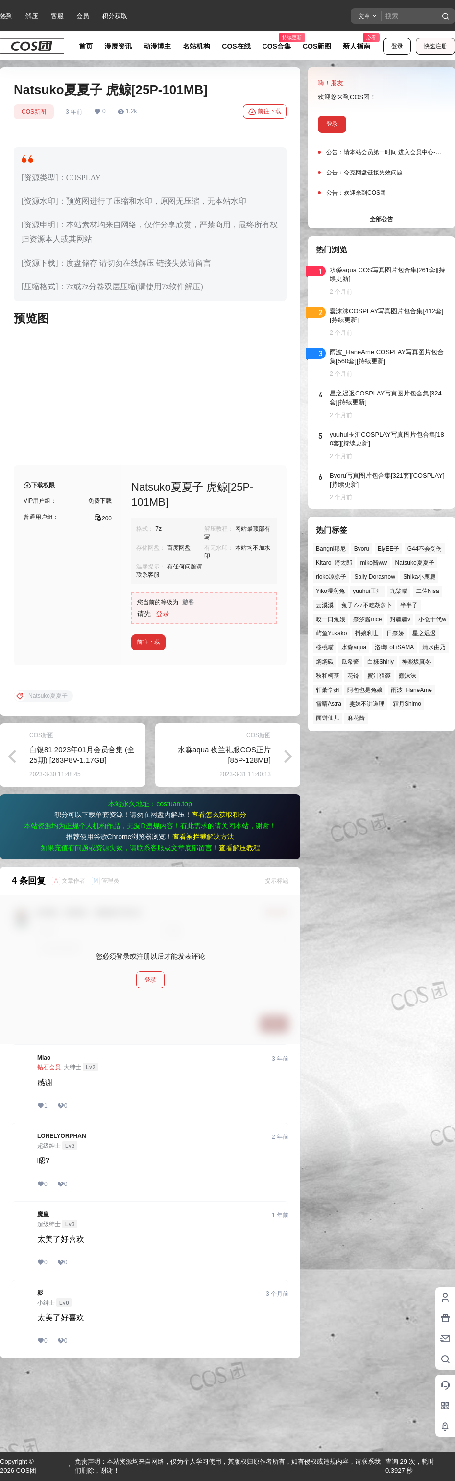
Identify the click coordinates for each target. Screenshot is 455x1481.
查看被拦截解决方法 (203, 915)
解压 (31, 16)
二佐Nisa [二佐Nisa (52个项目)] (427, 591)
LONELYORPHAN (61, 1215)
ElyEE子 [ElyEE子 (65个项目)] (389, 548)
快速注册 (435, 46)
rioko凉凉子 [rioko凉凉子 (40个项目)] (331, 576)
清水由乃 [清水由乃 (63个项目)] (434, 647)
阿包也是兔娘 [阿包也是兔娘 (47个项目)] (365, 690)
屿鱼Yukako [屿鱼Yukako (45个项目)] (331, 633)
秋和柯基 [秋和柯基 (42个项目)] (327, 675)
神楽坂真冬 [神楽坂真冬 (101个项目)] (416, 661)
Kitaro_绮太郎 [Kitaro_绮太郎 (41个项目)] (334, 562)
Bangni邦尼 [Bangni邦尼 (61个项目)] (331, 548)
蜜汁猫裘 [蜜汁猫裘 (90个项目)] (379, 675)
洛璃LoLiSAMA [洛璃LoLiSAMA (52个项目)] (394, 647)
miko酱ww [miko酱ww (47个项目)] (373, 562)
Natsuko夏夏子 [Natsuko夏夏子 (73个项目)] (414, 562)
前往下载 (264, 112)
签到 (6, 16)
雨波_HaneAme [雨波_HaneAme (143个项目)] (411, 690)
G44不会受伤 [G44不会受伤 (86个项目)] (424, 548)
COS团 (25, 1470)
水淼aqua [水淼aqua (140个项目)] (353, 647)
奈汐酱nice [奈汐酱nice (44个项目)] (367, 619)
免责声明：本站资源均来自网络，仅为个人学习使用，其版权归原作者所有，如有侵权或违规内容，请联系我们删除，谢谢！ (228, 1466)
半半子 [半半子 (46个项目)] (409, 605)
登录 (397, 46)
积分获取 (114, 16)
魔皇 (43, 1293)
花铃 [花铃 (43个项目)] (353, 675)
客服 (57, 16)
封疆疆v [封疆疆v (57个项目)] (400, 619)
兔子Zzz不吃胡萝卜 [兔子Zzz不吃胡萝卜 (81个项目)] (366, 605)
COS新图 (34, 111)
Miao (43, 1136)
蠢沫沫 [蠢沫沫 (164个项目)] (407, 675)
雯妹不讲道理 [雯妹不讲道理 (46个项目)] (366, 703)
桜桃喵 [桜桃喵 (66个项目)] (325, 647)
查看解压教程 (239, 927)
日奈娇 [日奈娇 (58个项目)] (395, 633)
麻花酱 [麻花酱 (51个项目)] (356, 718)
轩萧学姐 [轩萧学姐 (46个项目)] (327, 690)
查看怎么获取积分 (219, 893)
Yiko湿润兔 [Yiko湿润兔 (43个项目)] (330, 591)
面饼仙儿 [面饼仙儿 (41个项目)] (327, 718)
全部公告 (381, 219)
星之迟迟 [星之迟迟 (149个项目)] (424, 633)
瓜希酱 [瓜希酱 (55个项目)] (350, 661)
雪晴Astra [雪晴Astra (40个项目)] (328, 703)
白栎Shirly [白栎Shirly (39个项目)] (380, 661)
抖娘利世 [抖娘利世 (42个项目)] (367, 633)
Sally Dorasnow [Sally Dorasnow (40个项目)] (374, 576)
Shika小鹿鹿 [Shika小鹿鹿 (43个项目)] (419, 576)
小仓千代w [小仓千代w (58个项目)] (432, 619)
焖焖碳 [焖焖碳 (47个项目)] (325, 661)
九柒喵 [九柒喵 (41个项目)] (398, 591)
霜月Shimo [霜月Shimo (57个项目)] (407, 703)
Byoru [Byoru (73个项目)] (361, 548)
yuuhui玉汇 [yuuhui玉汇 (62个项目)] (367, 591)
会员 (82, 16)
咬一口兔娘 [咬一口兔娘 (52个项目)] (330, 619)
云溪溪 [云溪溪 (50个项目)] (325, 605)
